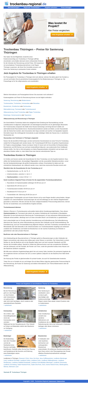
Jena (41, 358)
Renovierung (14, 100)
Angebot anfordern (51, 7)
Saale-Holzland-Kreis (23, 364)
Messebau (36, 103)
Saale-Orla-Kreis (36, 364)
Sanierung (7, 100)
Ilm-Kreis (36, 358)
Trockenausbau (8, 103)
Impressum (52, 381)
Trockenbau (17, 103)
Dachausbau (27, 106)
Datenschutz (61, 381)
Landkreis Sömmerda (60, 362)
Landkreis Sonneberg (10, 364)
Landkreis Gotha (25, 360)
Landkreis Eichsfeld (13, 360)
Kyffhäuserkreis (48, 358)
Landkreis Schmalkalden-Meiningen (42, 362)
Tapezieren (28, 115)
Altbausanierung (9, 112)
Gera (31, 358)
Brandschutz (7, 106)
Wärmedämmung (9, 109)
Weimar (6, 366)
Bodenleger (7, 115)
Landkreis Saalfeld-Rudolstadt (21, 362)
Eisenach (22, 358)
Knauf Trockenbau (20, 112)
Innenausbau (26, 103)
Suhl (43, 364)
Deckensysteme (16, 115)
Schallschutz (16, 106)
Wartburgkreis (63, 364)
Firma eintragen (66, 7)
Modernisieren (26, 100)
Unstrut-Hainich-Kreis (52, 364)
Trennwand (18, 109)
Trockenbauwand (30, 109)
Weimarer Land (13, 366)
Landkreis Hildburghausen (49, 360)
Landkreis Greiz (36, 360)
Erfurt (27, 358)
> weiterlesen (8, 305)
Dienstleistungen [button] (14, 7)
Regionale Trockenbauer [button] (32, 7)
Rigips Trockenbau (34, 112)
